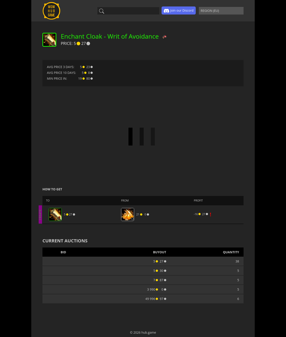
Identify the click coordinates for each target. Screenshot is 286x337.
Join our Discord (178, 10)
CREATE (40, 214)
